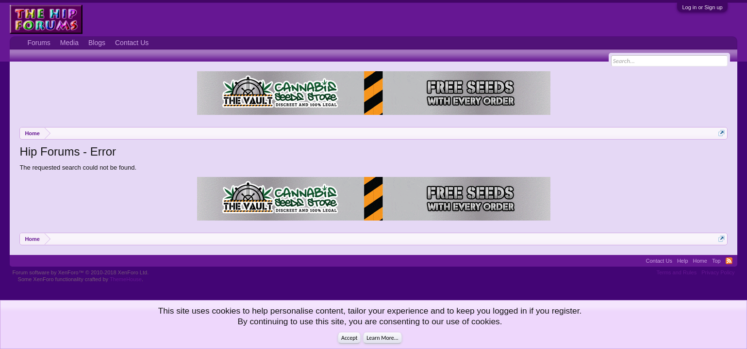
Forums (38, 43)
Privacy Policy (717, 272)
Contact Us (132, 43)
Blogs (96, 43)
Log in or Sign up (702, 7)
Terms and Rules (677, 272)
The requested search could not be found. (77, 167)
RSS (729, 260)
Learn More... (382, 337)
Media (69, 43)
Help (682, 261)
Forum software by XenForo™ (80, 272)
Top (716, 261)
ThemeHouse (126, 279)
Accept (349, 337)
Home (700, 261)
